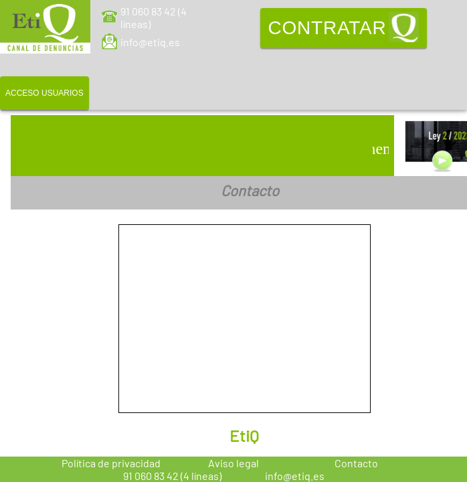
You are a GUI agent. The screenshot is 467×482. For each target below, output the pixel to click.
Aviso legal (233, 463)
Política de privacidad (111, 463)
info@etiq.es (150, 41)
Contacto (356, 463)
